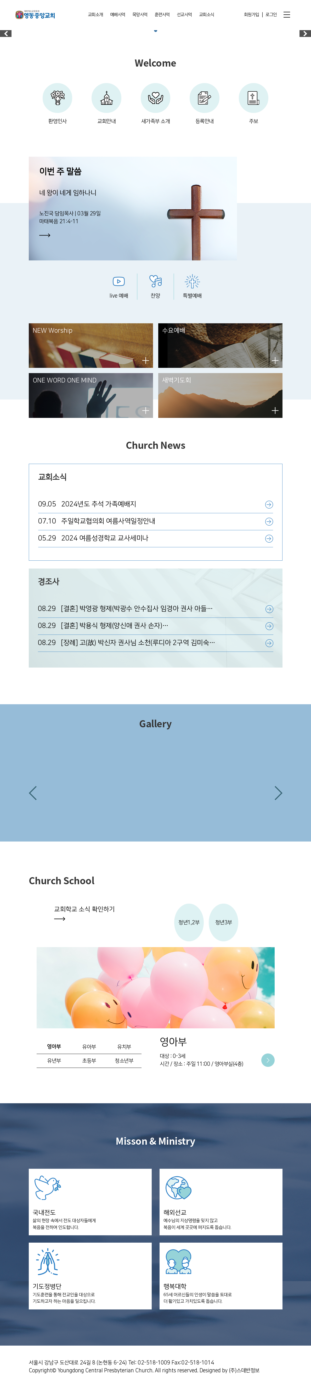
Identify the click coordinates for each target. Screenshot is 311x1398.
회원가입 (251, 15)
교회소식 (206, 15)
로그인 (271, 15)
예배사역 (117, 15)
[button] (33, 802)
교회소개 (95, 15)
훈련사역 (162, 15)
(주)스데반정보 (244, 1381)
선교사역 (184, 15)
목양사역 (140, 15)
